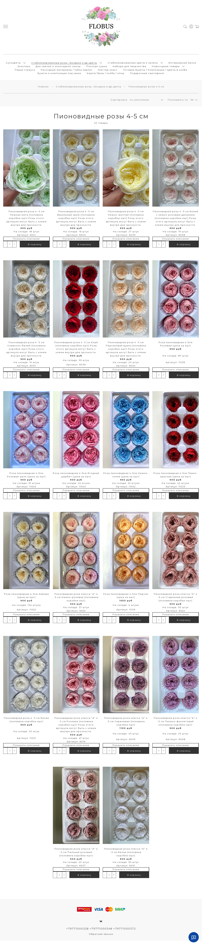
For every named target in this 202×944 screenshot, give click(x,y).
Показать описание (26, 241)
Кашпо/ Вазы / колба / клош (105, 74)
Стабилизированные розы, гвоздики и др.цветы (64, 64)
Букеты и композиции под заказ (59, 74)
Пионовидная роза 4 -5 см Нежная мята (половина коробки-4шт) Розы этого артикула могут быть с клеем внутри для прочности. (26, 221)
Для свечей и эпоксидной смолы (58, 67)
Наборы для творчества (129, 67)
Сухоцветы (13, 64)
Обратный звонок (101, 937)
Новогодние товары (166, 67)
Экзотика (24, 67)
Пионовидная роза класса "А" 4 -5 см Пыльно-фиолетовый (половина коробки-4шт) (175, 724)
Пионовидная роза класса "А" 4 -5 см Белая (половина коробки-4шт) (126, 855)
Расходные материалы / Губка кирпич (66, 71)
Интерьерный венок (182, 64)
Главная (43, 89)
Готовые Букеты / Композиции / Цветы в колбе (155, 71)
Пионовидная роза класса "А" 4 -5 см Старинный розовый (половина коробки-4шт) (175, 600)
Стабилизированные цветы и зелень (133, 64)
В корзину (35, 247)
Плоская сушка (96, 67)
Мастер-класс (108, 71)
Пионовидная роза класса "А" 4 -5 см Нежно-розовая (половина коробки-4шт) (76, 600)
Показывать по (178, 102)
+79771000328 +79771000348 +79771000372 (101, 931)
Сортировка (119, 102)
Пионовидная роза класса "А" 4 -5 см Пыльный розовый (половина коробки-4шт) (76, 855)
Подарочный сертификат (147, 74)
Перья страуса (25, 71)
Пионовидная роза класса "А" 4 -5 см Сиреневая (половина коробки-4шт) (126, 724)
